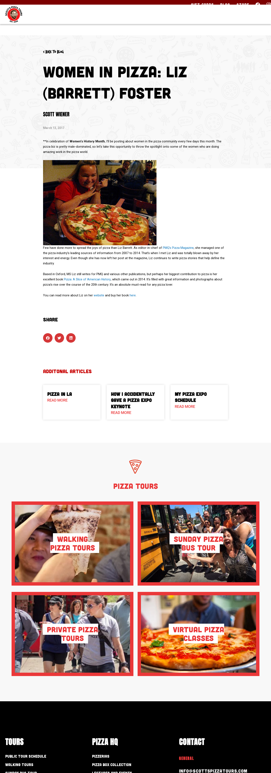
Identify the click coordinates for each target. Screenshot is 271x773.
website (99, 295)
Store (243, 4)
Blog (225, 4)
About (220, 22)
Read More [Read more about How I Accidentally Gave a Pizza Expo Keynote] (121, 412)
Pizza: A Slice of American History (87, 279)
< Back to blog (57, 52)
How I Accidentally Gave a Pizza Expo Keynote (133, 400)
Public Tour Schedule (32, 756)
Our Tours (149, 22)
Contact (252, 22)
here (133, 295)
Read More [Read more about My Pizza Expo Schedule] (185, 406)
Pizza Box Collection (118, 766)
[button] (48, 338)
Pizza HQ (188, 22)
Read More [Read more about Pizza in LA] (57, 400)
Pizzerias (103, 756)
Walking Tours (23, 766)
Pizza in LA (59, 394)
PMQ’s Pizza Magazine (178, 248)
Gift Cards (202, 4)
